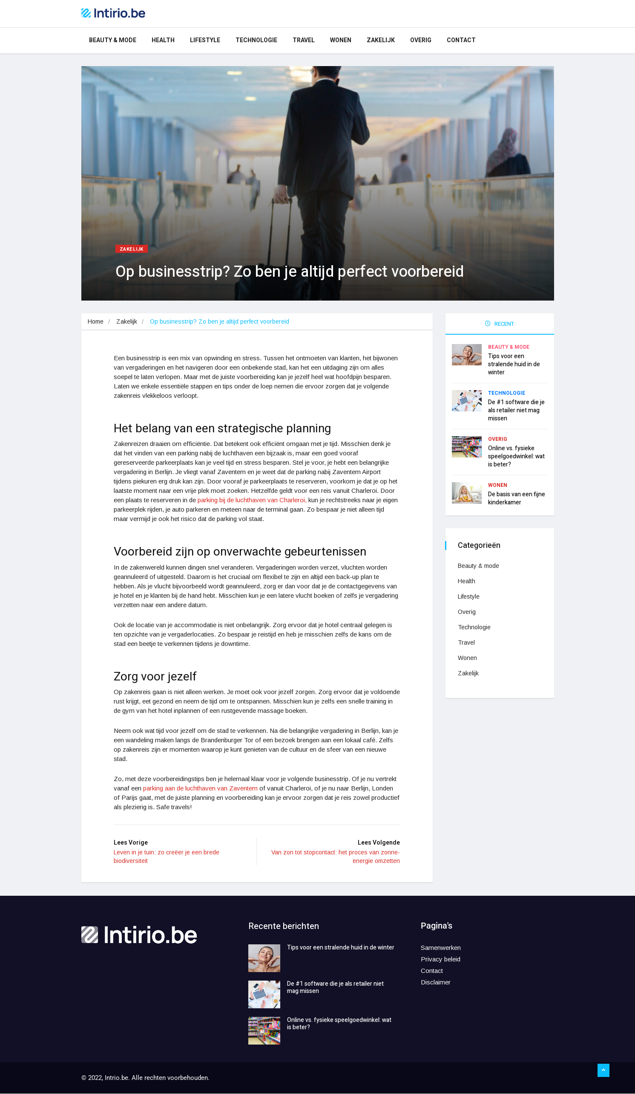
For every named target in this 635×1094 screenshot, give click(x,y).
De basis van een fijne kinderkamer (516, 497)
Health (163, 40)
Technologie (256, 40)
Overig (420, 40)
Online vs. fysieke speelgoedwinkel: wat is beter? (516, 456)
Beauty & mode (112, 40)
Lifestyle (205, 40)
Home (95, 321)
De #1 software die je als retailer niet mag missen (516, 410)
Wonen (340, 40)
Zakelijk (381, 40)
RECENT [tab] (499, 324)
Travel (304, 40)
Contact (461, 40)
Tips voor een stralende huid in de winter (514, 363)
